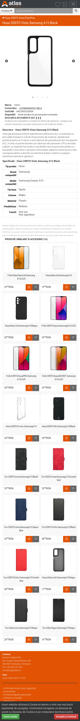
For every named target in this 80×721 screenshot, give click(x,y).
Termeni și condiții (13, 698)
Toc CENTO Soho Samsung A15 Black (59, 527)
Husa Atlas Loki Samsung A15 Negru (58, 577)
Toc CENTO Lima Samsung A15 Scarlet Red (58, 478)
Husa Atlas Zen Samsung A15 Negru (21, 325)
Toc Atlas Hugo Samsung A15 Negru (58, 627)
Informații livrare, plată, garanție (20, 688)
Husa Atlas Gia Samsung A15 (59, 275)
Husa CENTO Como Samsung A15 (21, 426)
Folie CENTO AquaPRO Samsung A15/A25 (21, 378)
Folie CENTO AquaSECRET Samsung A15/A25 (58, 378)
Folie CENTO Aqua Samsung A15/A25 (58, 325)
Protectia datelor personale (17, 694)
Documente (9, 691)
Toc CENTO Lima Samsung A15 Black (21, 476)
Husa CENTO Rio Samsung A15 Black (58, 426)
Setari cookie (10, 716)
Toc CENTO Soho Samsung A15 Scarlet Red (21, 579)
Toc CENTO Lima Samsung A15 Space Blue (21, 529)
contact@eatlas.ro (11, 670)
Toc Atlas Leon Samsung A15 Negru (21, 627)
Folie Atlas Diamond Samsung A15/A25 (21, 277)
